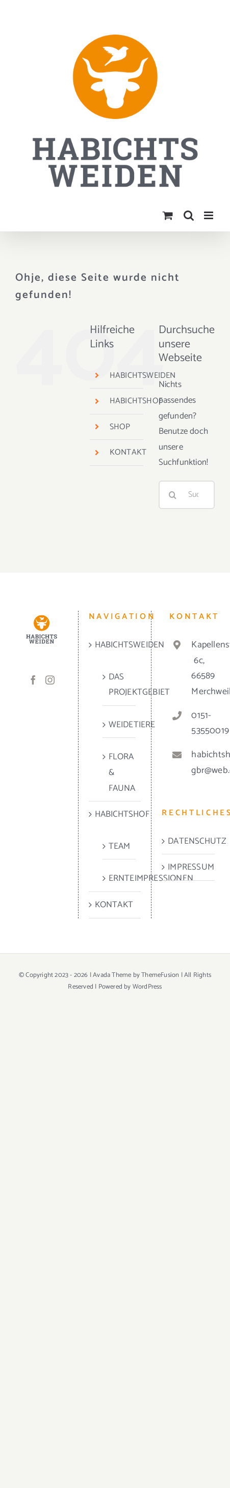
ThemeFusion (160, 975)
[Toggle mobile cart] (168, 215)
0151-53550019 (199, 723)
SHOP (120, 427)
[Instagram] (50, 680)
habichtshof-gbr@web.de (199, 762)
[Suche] (173, 495)
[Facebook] (33, 680)
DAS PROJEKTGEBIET (120, 685)
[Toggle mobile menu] (209, 215)
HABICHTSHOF (136, 401)
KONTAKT (128, 452)
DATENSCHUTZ (189, 841)
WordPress (147, 986)
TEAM (120, 846)
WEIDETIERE (120, 725)
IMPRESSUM (189, 867)
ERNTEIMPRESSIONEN (120, 878)
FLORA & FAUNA (120, 772)
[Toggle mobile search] (189, 215)
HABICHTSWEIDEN (143, 375)
